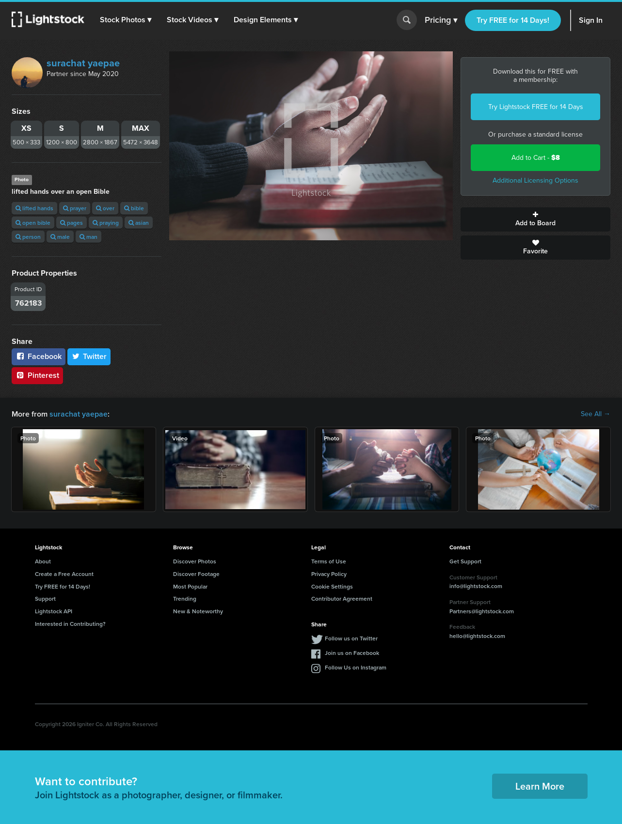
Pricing (441, 20)
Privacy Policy (329, 574)
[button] (125, 20)
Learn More (539, 786)
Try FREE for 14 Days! (513, 20)
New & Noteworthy (198, 611)
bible (134, 208)
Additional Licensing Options (535, 180)
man (88, 237)
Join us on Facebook (352, 653)
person (28, 237)
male (60, 237)
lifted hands (34, 208)
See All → (595, 414)
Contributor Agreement (341, 598)
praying (106, 222)
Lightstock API (53, 611)
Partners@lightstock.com (481, 611)
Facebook (39, 356)
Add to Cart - (535, 158)
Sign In (591, 20)
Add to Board (535, 219)
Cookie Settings (332, 586)
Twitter (89, 356)
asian (138, 222)
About (43, 561)
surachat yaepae (83, 63)
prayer (74, 208)
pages (71, 222)
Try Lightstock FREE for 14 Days (535, 107)
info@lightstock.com (475, 586)
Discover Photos (194, 561)
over (105, 208)
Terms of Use (328, 561)
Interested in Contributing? (70, 624)
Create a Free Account (64, 574)
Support (45, 598)
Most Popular (190, 586)
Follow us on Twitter (351, 638)
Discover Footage (196, 574)
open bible (33, 222)
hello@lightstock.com (477, 636)
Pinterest (37, 375)
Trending (184, 598)
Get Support (465, 561)
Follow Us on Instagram (355, 667)
